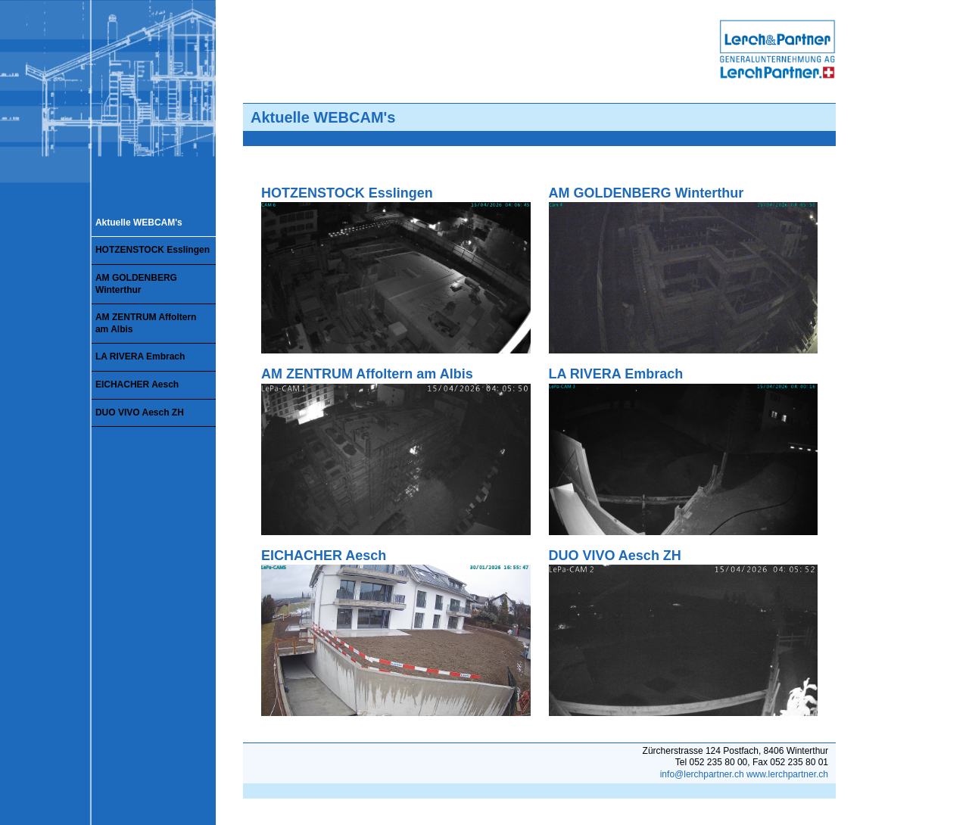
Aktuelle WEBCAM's (138, 222)
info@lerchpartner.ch (702, 774)
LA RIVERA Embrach (140, 356)
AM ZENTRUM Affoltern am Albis (146, 323)
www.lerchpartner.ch (787, 774)
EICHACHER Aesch (137, 384)
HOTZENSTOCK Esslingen (152, 249)
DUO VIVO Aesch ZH (139, 412)
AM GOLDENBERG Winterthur (136, 283)
